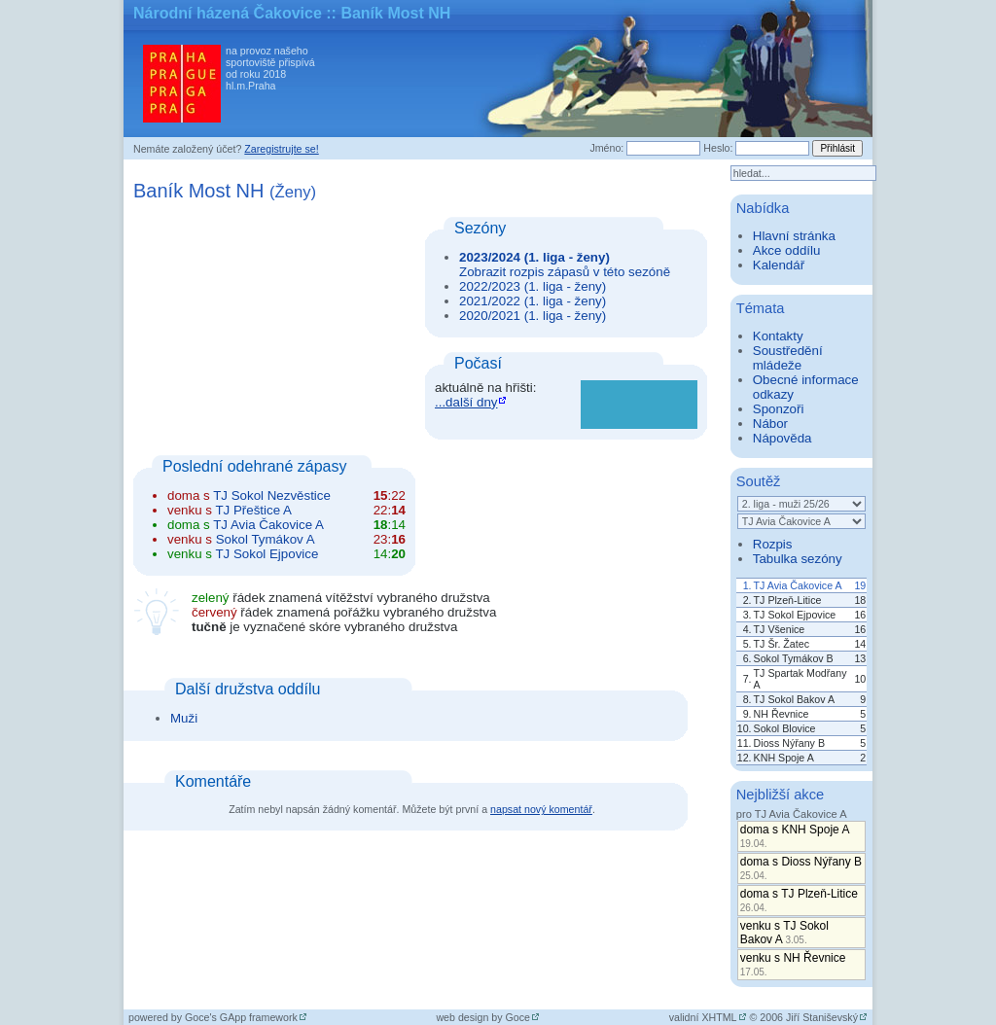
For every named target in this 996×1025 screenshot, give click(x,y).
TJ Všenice (779, 629)
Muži (183, 718)
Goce (518, 1017)
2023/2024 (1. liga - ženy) (534, 257)
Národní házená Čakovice (227, 13)
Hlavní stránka (794, 236)
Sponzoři (778, 409)
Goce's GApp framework (241, 1017)
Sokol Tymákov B (794, 658)
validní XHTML (703, 1017)
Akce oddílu (787, 250)
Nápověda (782, 438)
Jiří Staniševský (822, 1017)
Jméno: (606, 148)
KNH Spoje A (784, 757)
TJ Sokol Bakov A (795, 699)
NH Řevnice (781, 714)
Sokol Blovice (785, 728)
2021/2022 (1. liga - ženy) (532, 301)
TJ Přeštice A (253, 510)
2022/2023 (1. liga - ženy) (532, 286)
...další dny (466, 402)
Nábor (770, 423)
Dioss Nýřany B (789, 743)
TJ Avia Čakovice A (268, 524)
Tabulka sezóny (797, 558)
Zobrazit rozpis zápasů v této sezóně (564, 272)
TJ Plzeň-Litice (788, 600)
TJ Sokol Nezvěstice (272, 495)
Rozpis (773, 544)
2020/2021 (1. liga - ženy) (532, 315)
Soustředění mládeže (788, 357)
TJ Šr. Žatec (781, 644)
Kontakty (778, 336)
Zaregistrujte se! (281, 149)
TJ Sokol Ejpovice (266, 554)
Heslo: (717, 148)
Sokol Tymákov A (265, 539)
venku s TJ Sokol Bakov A (784, 932)
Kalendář (778, 265)
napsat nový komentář (541, 809)
